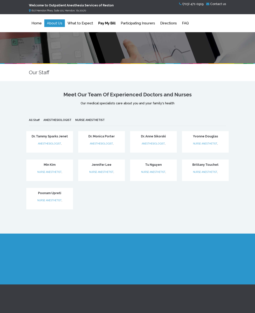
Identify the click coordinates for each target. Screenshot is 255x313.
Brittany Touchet (205, 164)
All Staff (34, 120)
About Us (54, 23)
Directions (168, 23)
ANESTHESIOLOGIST (57, 120)
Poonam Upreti (49, 193)
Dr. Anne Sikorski (153, 136)
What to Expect (80, 23)
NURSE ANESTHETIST (90, 120)
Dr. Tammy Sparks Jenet (50, 136)
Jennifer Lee (101, 164)
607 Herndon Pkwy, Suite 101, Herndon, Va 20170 (57, 10)
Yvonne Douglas (205, 136)
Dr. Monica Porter (101, 136)
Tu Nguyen (153, 164)
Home (36, 23)
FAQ (185, 23)
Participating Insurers (138, 23)
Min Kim (50, 164)
